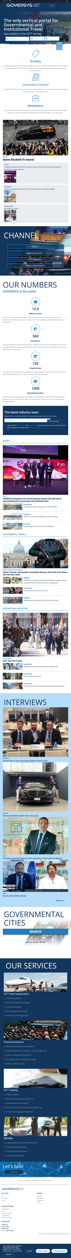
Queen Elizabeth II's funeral (18, 159)
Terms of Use (21, 425)
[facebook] (2, 1)
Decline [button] (29, 1251)
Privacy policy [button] (17, 1251)
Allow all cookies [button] (59, 1251)
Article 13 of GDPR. (35, 428)
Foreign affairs (40, 1200)
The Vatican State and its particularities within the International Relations (43, 686)
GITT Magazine (5, 1215)
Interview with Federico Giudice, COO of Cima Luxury (20, 816)
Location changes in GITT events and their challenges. (38, 526)
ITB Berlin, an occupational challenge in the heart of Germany (40, 516)
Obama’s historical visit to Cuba (32, 676)
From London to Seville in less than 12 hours (35, 591)
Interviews (39, 1196)
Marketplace (35, 105)
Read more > (60, 901)
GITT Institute (4, 1198)
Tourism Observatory (6, 1217)
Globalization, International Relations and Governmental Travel (40, 666)
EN (62, 1)
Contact (3, 1200)
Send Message (54, 421)
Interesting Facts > (35, 253)
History (39, 1202)
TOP (2, 1196)
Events (3, 1211)
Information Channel (35, 84)
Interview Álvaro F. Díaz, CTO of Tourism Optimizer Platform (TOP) (25, 761)
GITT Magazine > (35, 259)
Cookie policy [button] (7, 1251)
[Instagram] (7, 1)
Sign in (52, 5)
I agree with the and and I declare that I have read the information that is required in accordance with (36, 427)
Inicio (20, 1180)
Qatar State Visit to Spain (11, 209)
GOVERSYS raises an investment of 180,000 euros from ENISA (40, 600)
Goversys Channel (46, 1180)
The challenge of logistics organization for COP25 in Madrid (40, 507)
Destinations (40, 1198)
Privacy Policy (32, 425)
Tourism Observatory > (35, 265)
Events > (35, 246)
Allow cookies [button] (42, 1251)
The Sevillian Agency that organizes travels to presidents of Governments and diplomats (32, 858)
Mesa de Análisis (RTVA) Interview (14, 896)
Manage (7, 1230)
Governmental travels (6, 1213)
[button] (67, 1)
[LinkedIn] (10, 1)
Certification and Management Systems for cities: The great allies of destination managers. (29, 189)
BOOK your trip (59, 46)
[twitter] (5, 1)
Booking (35, 61)
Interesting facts (5, 1209)
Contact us (13, 1172)
